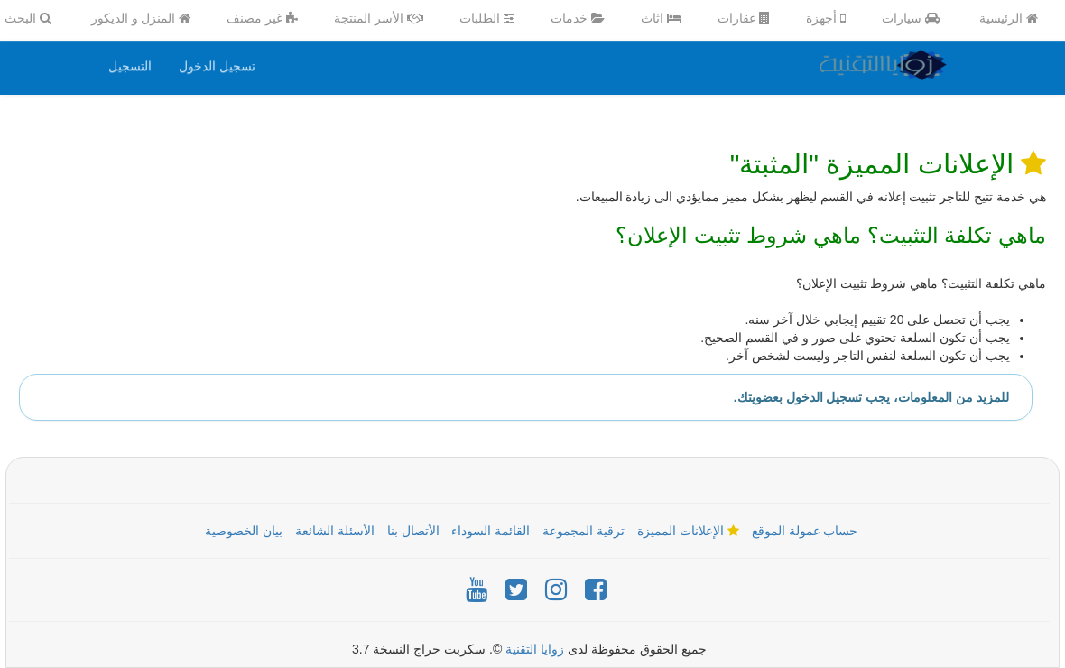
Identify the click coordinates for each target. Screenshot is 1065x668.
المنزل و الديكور (141, 18)
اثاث (661, 18)
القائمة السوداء (490, 531)
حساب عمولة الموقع (805, 531)
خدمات (578, 18)
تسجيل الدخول (217, 66)
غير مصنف (262, 18)
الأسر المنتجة (378, 18)
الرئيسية (1008, 18)
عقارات (744, 18)
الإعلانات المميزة (688, 531)
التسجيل (130, 66)
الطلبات (486, 18)
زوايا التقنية (534, 649)
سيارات (911, 18)
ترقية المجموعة (583, 531)
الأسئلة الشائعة (335, 531)
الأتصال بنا (413, 531)
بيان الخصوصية (243, 531)
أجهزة (826, 18)
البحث (28, 18)
